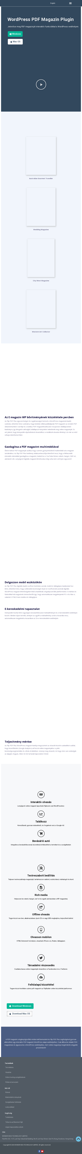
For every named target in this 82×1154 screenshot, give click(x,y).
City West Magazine (41, 281)
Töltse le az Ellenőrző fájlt (14, 1122)
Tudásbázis (9, 1117)
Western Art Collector (41, 332)
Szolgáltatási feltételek (13, 1102)
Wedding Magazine (41, 229)
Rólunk (7, 1092)
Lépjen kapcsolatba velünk (14, 1127)
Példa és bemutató (11, 1082)
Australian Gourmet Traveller (41, 178)
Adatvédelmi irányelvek (13, 1097)
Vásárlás (8, 1072)
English (52, 3)
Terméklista (9, 1067)
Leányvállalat (9, 1107)
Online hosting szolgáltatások (15, 1077)
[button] (70, 3)
